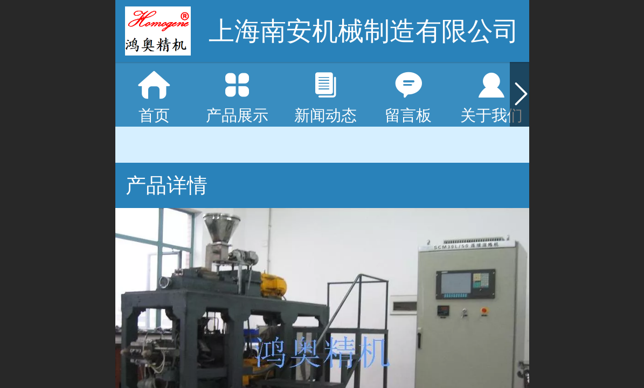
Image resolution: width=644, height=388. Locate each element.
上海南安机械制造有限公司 (364, 31)
